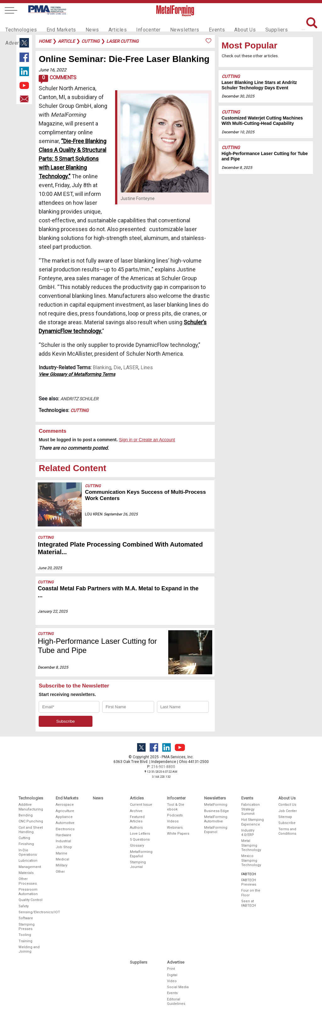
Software (26, 918)
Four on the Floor (250, 892)
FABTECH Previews (248, 882)
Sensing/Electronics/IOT (31, 912)
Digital (172, 975)
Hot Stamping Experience (252, 822)
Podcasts (175, 815)
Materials (26, 873)
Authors (136, 828)
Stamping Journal (138, 864)
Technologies (19, 23)
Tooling (25, 935)
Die (117, 367)
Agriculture (65, 811)
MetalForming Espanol (215, 830)
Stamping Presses (27, 926)
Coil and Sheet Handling (31, 830)
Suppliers (257, 23)
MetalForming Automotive (215, 819)
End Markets (56, 23)
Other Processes (28, 881)
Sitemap (285, 817)
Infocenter (137, 23)
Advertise (286, 23)
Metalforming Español (141, 854)
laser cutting (122, 41)
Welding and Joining (29, 949)
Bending (26, 815)
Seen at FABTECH (248, 903)
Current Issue (141, 805)
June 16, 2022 (52, 69)
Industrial (63, 841)
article (66, 41)
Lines (147, 367)
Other (60, 872)
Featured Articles (137, 819)
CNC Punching (31, 821)
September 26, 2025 (121, 514)
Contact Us (287, 805)
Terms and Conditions (287, 831)
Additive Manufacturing (31, 807)
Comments (57, 79)
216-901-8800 (163, 767)
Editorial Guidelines (176, 1001)
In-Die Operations (28, 852)
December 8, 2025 (53, 667)
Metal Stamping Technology (251, 845)
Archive (136, 811)
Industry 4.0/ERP (247, 832)
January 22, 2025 (53, 611)
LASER (130, 367)
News (85, 23)
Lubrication (28, 861)
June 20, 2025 (50, 568)
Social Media (178, 987)
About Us (227, 23)
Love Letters (140, 834)
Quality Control (30, 900)
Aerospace (65, 805)
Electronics (65, 829)
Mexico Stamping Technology (251, 860)
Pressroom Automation (28, 892)
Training (25, 941)
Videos (173, 821)
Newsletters (171, 23)
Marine (61, 853)
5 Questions (140, 840)
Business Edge (216, 811)
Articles (109, 23)
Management (30, 867)
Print (171, 969)
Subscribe (287, 823)
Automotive (65, 823)
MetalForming (215, 805)
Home (45, 41)
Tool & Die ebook (175, 807)
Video (172, 981)
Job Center (287, 811)
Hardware (63, 835)
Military (61, 865)
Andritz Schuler (79, 398)
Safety (24, 906)
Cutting (79, 410)
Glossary (137, 845)
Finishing (26, 844)
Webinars (175, 828)
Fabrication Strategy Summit (250, 809)
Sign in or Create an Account (147, 439)
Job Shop (64, 847)
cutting (90, 41)
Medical (62, 859)
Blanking (102, 367)
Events (201, 23)
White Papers (178, 834)
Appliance (64, 817)
